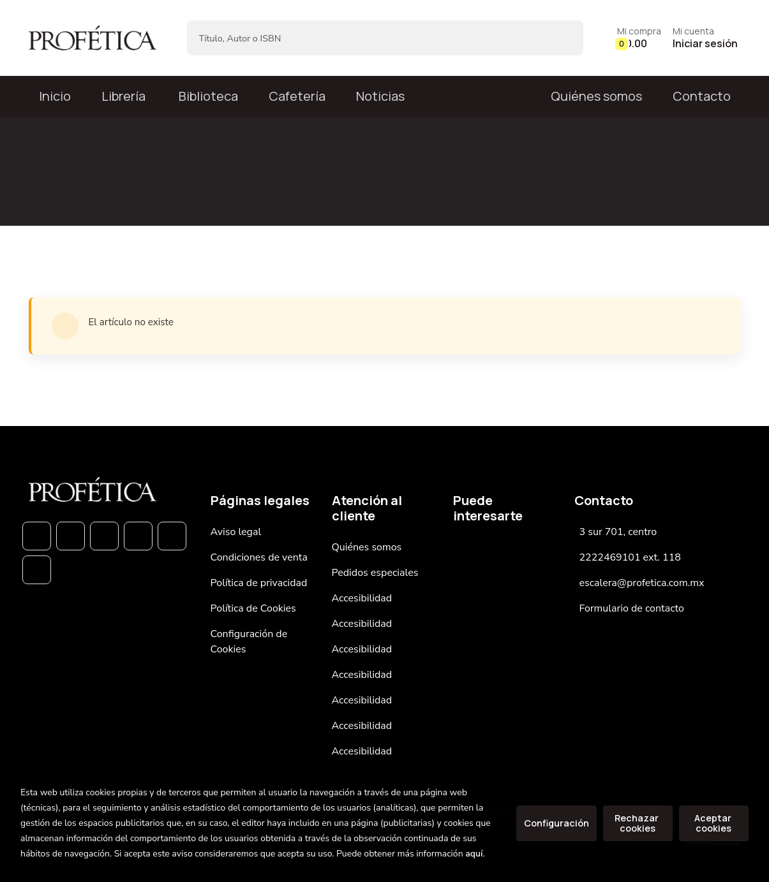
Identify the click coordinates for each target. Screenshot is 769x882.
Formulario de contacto (632, 608)
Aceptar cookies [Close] (713, 823)
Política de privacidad (259, 583)
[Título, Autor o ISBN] (364, 37)
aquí (473, 854)
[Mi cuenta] (705, 38)
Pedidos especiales (375, 573)
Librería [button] (123, 96)
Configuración (556, 823)
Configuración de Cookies (249, 641)
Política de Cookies (253, 608)
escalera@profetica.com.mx (642, 583)
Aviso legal (236, 532)
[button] (639, 38)
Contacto (702, 96)
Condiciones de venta (259, 557)
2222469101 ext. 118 (630, 557)
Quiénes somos (596, 96)
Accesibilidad (362, 598)
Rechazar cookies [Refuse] (638, 823)
